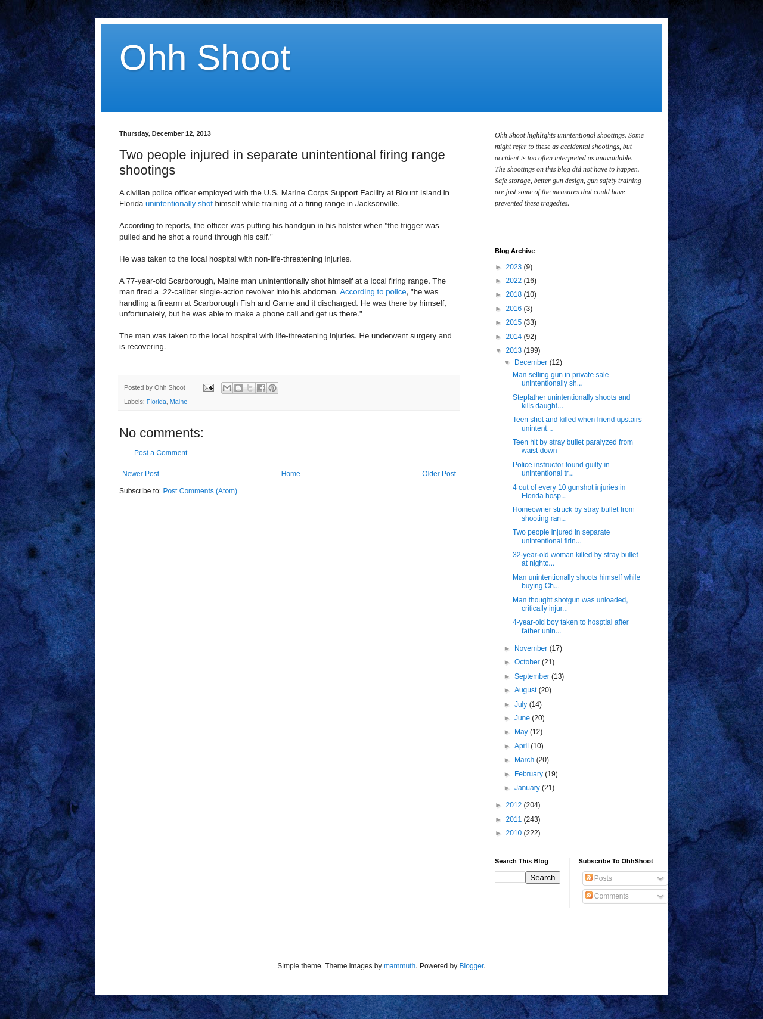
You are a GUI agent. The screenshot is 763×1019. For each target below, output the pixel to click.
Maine (178, 401)
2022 (515, 281)
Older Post (439, 474)
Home (290, 474)
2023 (515, 267)
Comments (607, 896)
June (523, 718)
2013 (515, 350)
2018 (515, 294)
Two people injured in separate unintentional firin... (561, 536)
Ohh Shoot (204, 57)
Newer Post (140, 474)
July (521, 704)
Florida (156, 401)
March (525, 760)
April (522, 746)
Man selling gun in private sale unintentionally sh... (561, 379)
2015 (515, 322)
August (526, 690)
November (532, 648)
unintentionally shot (179, 203)
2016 (515, 309)
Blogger (472, 966)
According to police (373, 291)
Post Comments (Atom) (200, 491)
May (522, 732)
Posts (598, 878)
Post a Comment (160, 453)
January (528, 788)
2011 (515, 819)
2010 (515, 833)
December (532, 362)
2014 (515, 337)
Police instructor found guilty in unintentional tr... (561, 469)
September (532, 676)
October (528, 662)
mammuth (399, 966)
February (529, 774)
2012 (515, 805)
